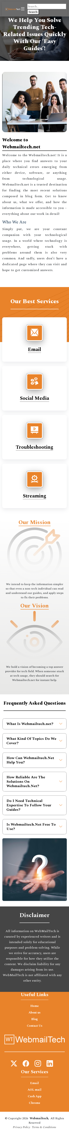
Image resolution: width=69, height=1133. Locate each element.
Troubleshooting (34, 447)
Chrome (34, 1102)
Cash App (34, 1096)
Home (34, 1006)
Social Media (34, 398)
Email (34, 349)
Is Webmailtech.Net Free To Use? (34, 827)
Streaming (34, 496)
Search (33, 12)
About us (34, 1012)
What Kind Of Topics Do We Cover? (34, 741)
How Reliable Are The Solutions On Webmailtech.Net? (34, 781)
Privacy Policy (21, 1127)
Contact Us (34, 1025)
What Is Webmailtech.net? (34, 724)
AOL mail (34, 1089)
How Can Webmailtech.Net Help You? (34, 760)
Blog (34, 1019)
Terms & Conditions (44, 1127)
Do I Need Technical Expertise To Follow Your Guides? (34, 805)
